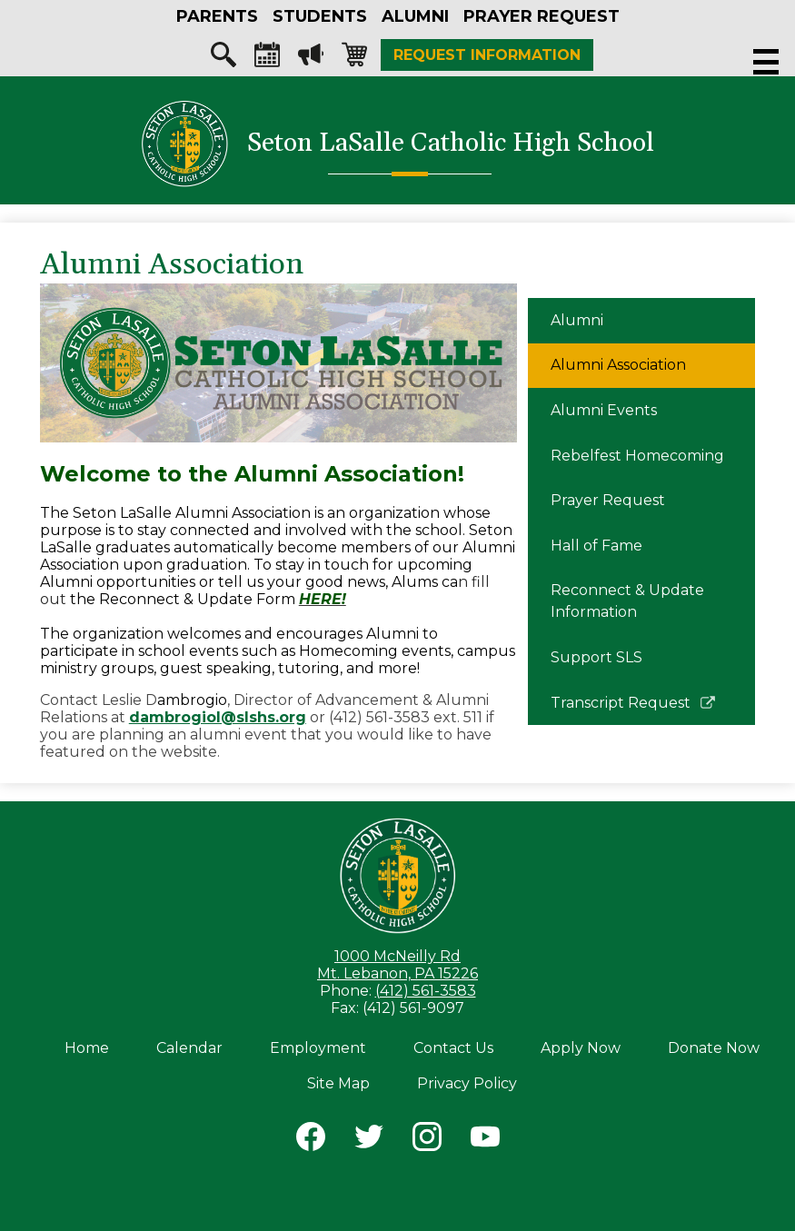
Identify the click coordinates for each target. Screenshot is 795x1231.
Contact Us (453, 1048)
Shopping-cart (354, 59)
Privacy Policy (467, 1083)
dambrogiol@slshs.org (217, 717)
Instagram (427, 1140)
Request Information (487, 55)
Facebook (311, 1140)
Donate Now (714, 1048)
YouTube (485, 1140)
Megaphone (311, 59)
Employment (318, 1048)
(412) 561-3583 (425, 990)
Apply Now (581, 1048)
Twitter (369, 1140)
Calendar (267, 59)
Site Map (338, 1083)
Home (87, 1048)
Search (223, 59)
